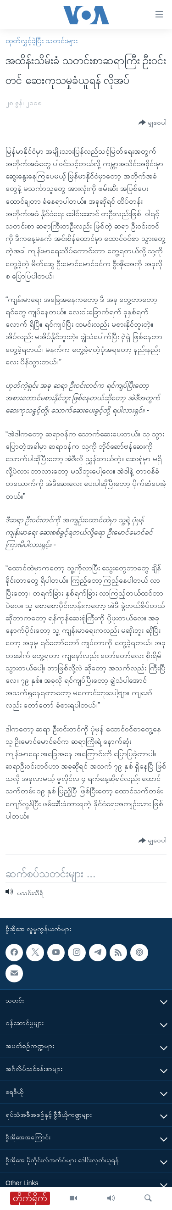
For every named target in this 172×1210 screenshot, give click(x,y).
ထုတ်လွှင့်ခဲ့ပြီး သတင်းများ (42, 41)
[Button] (152, 123)
